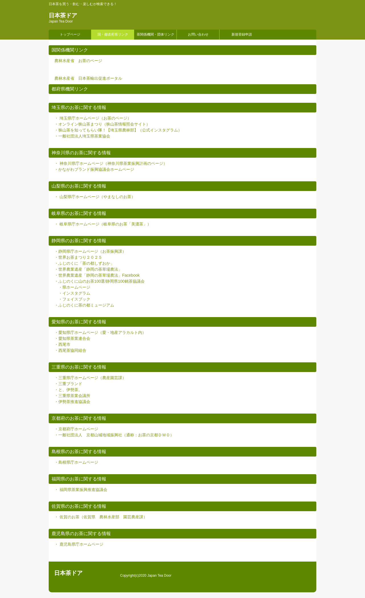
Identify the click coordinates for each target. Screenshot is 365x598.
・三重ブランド (68, 383)
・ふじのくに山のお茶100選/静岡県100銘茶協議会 (99, 281)
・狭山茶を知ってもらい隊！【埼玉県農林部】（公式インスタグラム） (118, 130)
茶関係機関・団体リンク (155, 34)
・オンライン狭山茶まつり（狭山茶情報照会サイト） (102, 124)
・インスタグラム (74, 293)
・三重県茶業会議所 (72, 395)
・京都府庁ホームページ (76, 429)
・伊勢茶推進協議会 (72, 401)
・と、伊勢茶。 (68, 389)
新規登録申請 (241, 34)
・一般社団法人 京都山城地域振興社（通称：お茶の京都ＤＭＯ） (114, 435)
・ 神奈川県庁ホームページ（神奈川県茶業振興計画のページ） (110, 163)
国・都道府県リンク (112, 34)
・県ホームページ (74, 287)
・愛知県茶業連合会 (72, 338)
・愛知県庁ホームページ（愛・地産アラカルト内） (100, 332)
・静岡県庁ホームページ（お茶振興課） (90, 251)
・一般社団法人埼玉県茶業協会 (82, 136)
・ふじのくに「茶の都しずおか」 (84, 263)
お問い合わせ (198, 34)
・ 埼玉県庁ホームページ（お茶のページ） (92, 118)
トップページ (70, 34)
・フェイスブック (74, 299)
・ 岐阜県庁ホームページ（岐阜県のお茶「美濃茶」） (102, 224)
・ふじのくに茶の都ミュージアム (84, 305)
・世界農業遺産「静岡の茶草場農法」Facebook (97, 275)
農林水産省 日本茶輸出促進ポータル (88, 78)
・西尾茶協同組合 (70, 350)
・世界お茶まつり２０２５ (78, 257)
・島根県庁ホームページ (76, 462)
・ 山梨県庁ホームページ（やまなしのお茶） (94, 196)
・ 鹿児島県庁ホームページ (78, 544)
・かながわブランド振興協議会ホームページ (94, 169)
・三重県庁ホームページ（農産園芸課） (90, 377)
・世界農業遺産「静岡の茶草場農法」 (88, 269)
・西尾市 (62, 344)
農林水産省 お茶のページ (78, 60)
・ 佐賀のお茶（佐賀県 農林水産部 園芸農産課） (100, 517)
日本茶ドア (63, 15)
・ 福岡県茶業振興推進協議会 (80, 489)
